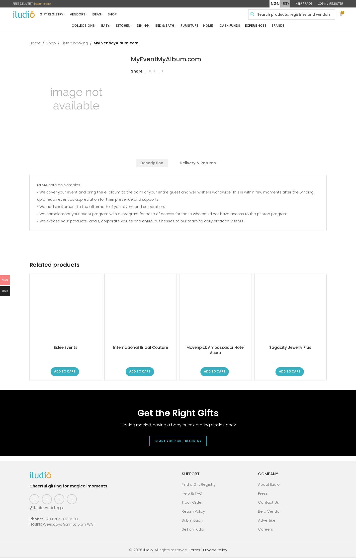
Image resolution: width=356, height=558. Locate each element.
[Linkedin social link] (159, 71)
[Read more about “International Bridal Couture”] (140, 371)
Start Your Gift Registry (178, 441)
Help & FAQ (192, 493)
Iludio (148, 550)
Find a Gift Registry (199, 484)
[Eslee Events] (65, 310)
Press (263, 493)
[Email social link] (154, 71)
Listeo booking (75, 43)
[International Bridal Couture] (140, 310)
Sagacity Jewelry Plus (290, 347)
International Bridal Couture (140, 347)
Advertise (266, 520)
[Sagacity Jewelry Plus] (290, 310)
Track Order (192, 502)
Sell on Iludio (193, 529)
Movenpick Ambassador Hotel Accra (215, 350)
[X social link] (150, 71)
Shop (51, 43)
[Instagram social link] (47, 499)
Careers (265, 529)
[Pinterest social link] (59, 499)
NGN (275, 3)
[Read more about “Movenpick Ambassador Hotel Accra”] (214, 371)
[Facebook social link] (146, 71)
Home (35, 43)
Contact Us (268, 502)
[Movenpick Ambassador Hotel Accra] (215, 310)
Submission (192, 520)
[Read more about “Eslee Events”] (65, 371)
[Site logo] (24, 14)
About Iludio (269, 484)
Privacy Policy (215, 550)
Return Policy (193, 511)
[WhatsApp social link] (163, 71)
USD (285, 3)
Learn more (42, 3)
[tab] (152, 163)
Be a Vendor (269, 511)
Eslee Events (66, 347)
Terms (194, 550)
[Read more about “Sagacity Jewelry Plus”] (289, 371)
